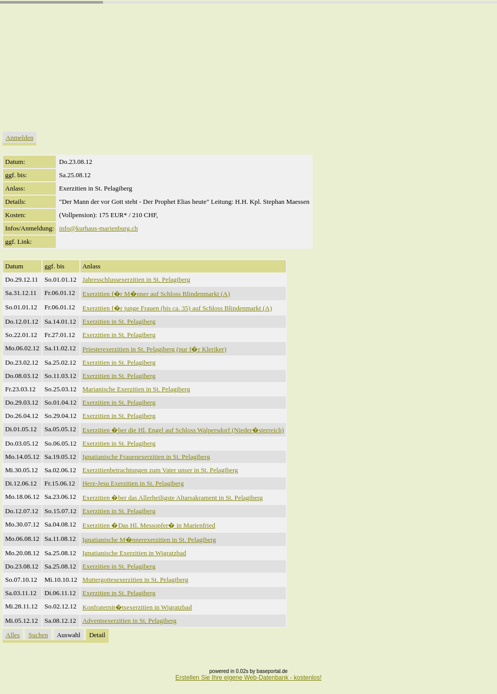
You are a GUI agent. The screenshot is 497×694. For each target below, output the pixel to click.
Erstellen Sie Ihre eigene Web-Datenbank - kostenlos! (248, 677)
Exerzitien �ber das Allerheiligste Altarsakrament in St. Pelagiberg (172, 497)
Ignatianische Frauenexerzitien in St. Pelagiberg (146, 456)
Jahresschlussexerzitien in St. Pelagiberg (136, 279)
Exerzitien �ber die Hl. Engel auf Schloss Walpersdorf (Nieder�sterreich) (183, 430)
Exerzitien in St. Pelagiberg (119, 321)
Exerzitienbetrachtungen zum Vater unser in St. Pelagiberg (160, 470)
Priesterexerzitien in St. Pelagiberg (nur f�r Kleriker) (154, 349)
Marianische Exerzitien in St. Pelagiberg (136, 389)
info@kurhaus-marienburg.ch (98, 228)
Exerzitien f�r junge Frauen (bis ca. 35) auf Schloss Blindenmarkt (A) (177, 308)
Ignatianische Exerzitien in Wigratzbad (134, 553)
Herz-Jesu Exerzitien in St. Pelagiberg (133, 483)
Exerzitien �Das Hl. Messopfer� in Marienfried (148, 525)
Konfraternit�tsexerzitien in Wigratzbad (137, 607)
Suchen (38, 635)
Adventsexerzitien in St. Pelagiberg (129, 620)
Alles (12, 635)
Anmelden (19, 137)
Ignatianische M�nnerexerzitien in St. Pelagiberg (149, 539)
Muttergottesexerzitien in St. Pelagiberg (135, 579)
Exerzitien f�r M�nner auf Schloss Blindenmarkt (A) (156, 294)
